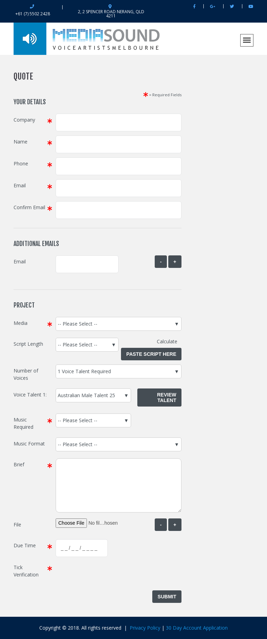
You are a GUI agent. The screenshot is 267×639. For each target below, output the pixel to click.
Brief (19, 464)
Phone (21, 163)
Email (20, 185)
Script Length (28, 344)
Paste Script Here (151, 354)
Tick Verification (26, 571)
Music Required (23, 423)
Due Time (25, 545)
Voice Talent (27, 394)
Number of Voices (26, 374)
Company (24, 119)
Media (20, 323)
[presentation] (108, 574)
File (17, 524)
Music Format (29, 443)
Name (20, 141)
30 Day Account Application (197, 627)
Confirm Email (29, 207)
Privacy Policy (145, 627)
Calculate (169, 341)
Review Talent (166, 397)
